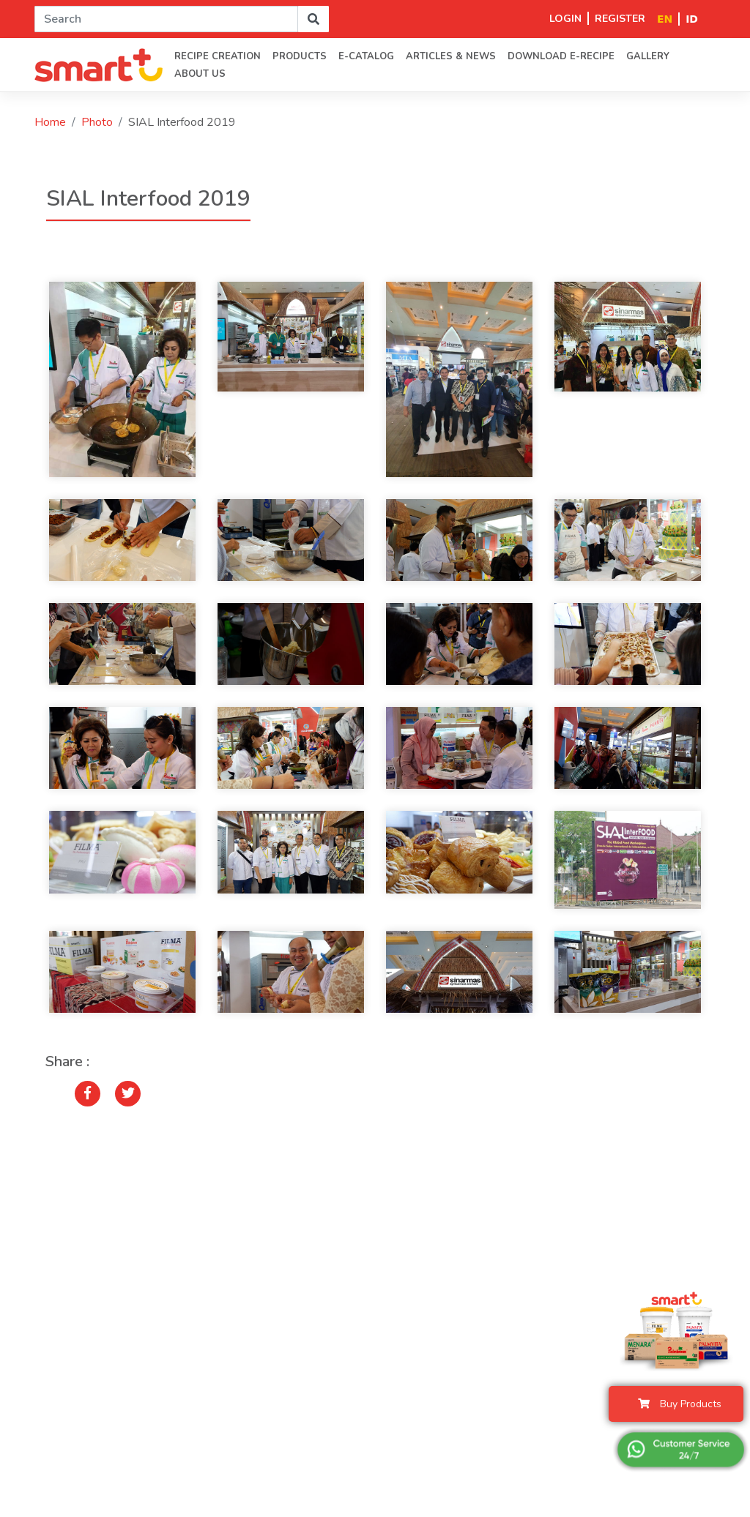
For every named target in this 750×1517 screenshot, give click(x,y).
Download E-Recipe (561, 56)
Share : (67, 1062)
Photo (97, 122)
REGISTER (620, 19)
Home (50, 122)
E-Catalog (366, 56)
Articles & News (451, 56)
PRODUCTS (299, 56)
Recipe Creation (217, 56)
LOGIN (565, 19)
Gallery (647, 56)
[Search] (166, 19)
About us (200, 73)
